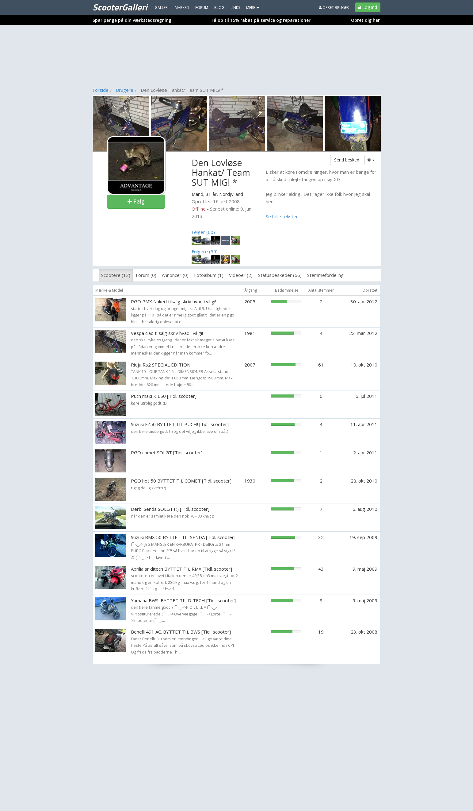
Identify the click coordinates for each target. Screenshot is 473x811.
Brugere (124, 90)
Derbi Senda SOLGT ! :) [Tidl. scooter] (170, 509)
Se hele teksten (282, 216)
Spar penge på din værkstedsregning (132, 20)
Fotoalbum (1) (208, 275)
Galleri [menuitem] (162, 7)
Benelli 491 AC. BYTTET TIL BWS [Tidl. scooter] (181, 632)
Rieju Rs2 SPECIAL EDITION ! (162, 365)
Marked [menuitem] (182, 7)
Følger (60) (203, 232)
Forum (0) (146, 275)
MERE (252, 7)
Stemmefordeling (325, 275)
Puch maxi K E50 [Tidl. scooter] (163, 396)
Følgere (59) (205, 251)
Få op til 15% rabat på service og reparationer (261, 20)
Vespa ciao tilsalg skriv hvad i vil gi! (167, 333)
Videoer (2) (241, 275)
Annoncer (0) (175, 275)
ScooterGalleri (120, 7)
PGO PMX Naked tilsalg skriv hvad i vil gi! (173, 301)
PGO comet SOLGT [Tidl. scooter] (167, 452)
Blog (219, 7)
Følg (136, 201)
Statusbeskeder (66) (280, 275)
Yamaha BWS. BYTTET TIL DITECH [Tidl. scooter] (183, 600)
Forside (101, 90)
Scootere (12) (115, 275)
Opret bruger (334, 7)
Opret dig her (365, 20)
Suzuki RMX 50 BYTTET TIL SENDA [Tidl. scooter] (183, 537)
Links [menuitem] (235, 7)
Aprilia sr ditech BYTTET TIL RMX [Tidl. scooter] (181, 569)
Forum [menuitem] (201, 7)
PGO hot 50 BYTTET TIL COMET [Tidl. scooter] (181, 481)
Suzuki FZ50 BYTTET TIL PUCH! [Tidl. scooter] (180, 424)
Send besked (346, 160)
